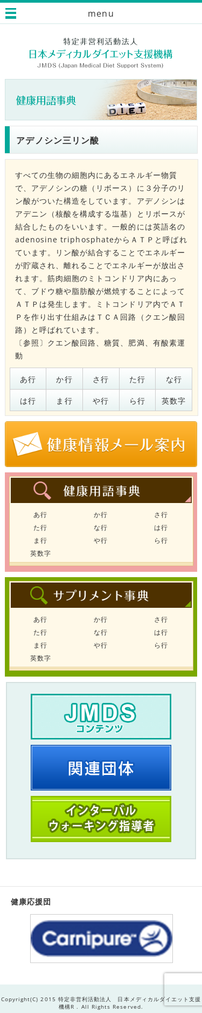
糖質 (112, 342)
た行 (137, 379)
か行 (64, 379)
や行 (101, 401)
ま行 (64, 401)
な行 (174, 379)
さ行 (101, 379)
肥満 (136, 342)
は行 (28, 401)
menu (101, 13)
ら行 (137, 401)
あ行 (28, 379)
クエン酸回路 (71, 342)
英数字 (174, 401)
